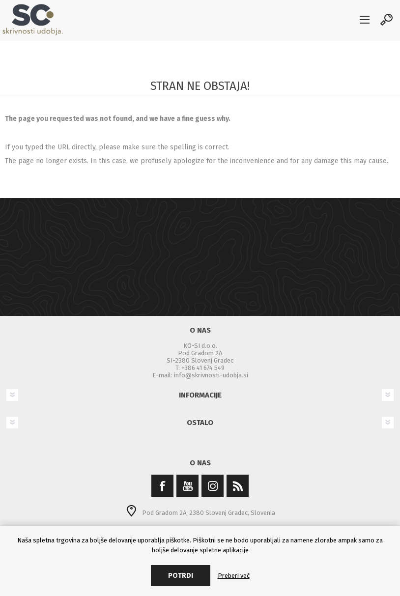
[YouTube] (187, 486)
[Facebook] (162, 486)
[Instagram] (212, 486)
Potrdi (180, 575)
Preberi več (234, 575)
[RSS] (238, 486)
